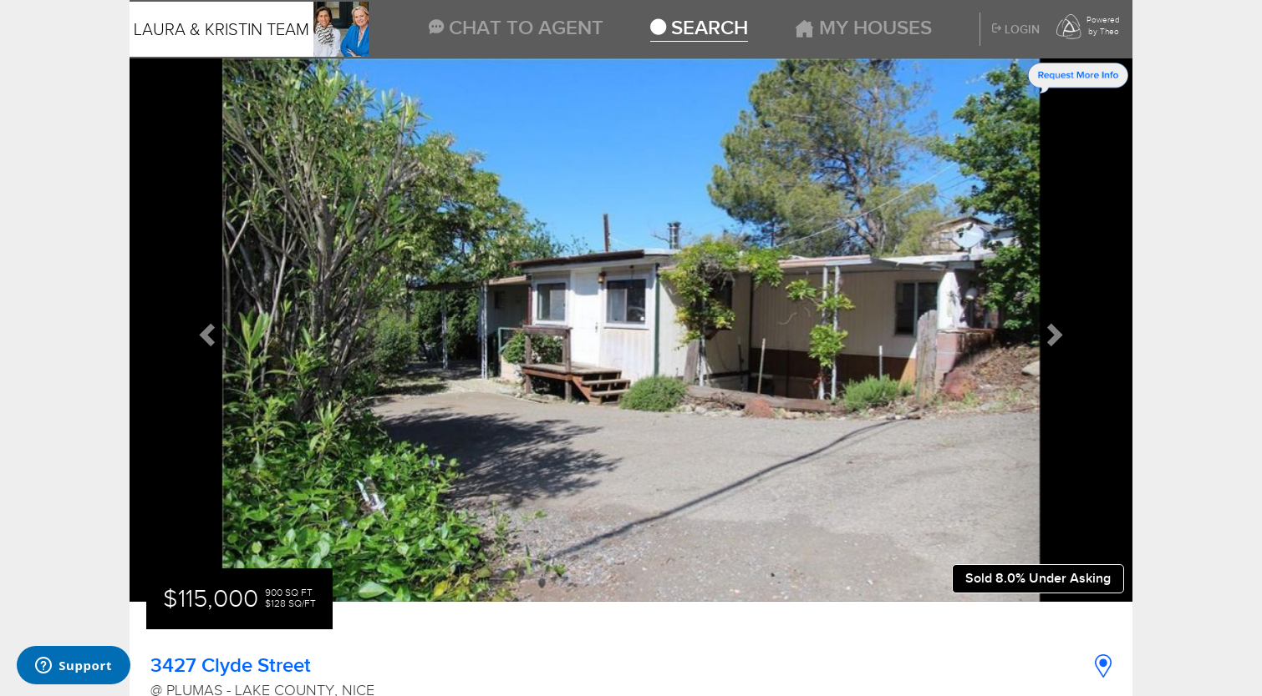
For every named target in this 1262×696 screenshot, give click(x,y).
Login (1016, 30)
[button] (205, 330)
